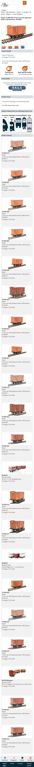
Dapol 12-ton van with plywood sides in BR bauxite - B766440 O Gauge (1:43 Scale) (16, 245)
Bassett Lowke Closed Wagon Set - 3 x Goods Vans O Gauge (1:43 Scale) (13, 566)
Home (12, 763)
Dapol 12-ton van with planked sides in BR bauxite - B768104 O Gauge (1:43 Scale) (16, 450)
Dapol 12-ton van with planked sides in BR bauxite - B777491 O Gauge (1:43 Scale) (16, 713)
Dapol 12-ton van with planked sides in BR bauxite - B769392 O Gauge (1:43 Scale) (16, 508)
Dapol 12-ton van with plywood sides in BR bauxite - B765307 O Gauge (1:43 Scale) (16, 362)
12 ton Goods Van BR (25, 71)
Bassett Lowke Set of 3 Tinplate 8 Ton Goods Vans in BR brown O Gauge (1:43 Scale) (17, 683)
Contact (20, 763)
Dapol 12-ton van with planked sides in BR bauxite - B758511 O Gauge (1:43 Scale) (16, 157)
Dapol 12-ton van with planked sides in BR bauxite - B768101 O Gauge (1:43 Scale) (16, 274)
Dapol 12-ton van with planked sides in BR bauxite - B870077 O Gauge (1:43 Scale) (16, 625)
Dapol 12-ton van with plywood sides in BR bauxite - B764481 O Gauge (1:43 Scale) (16, 743)
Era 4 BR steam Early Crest (10, 105)
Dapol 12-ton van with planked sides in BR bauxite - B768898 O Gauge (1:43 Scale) (16, 332)
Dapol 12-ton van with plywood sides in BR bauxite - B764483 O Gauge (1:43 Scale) (16, 538)
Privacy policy (29, 764)
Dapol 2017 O (9, 71)
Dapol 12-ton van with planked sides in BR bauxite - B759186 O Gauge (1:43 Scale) (16, 303)
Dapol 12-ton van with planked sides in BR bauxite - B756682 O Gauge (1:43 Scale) (16, 215)
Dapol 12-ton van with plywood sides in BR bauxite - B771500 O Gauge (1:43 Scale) (16, 655)
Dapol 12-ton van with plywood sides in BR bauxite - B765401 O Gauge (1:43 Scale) (16, 391)
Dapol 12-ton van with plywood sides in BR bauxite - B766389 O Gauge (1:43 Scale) (16, 420)
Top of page (4, 764)
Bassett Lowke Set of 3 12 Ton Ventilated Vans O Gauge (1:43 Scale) (11, 478)
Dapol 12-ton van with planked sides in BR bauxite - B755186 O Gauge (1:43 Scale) (16, 186)
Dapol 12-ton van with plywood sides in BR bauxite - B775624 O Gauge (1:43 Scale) (16, 596)
